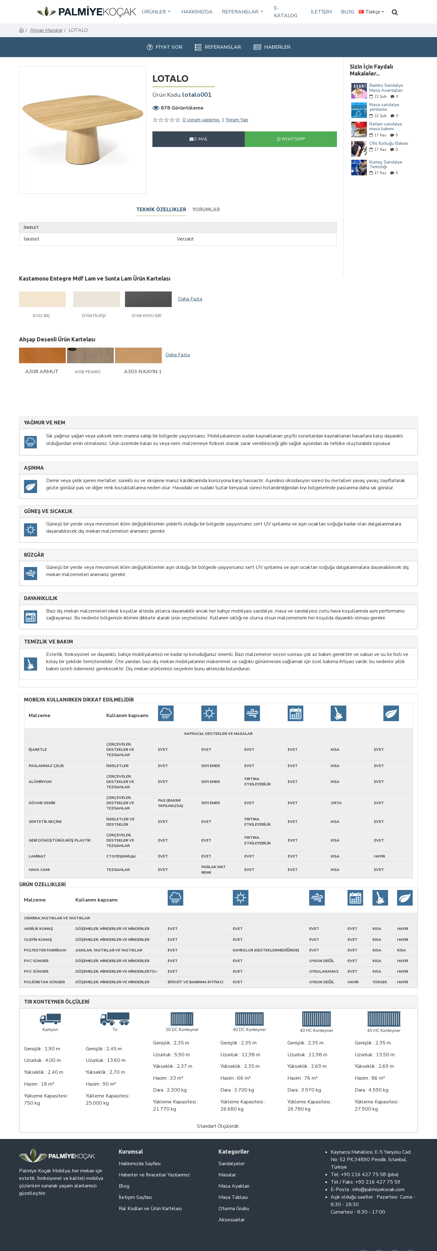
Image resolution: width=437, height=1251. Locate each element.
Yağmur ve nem (44, 422)
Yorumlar (206, 209)
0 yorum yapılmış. (201, 119)
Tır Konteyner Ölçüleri (56, 1001)
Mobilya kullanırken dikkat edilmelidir (79, 699)
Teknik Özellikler (161, 209)
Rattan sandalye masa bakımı (385, 126)
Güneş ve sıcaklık (48, 511)
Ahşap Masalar (46, 30)
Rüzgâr (34, 555)
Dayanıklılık (41, 598)
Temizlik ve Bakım (48, 641)
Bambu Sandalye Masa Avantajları (386, 88)
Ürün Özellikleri (42, 884)
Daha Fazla (190, 299)
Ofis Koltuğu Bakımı (388, 143)
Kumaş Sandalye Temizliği (385, 164)
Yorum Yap (237, 119)
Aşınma (34, 468)
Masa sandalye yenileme (384, 107)
